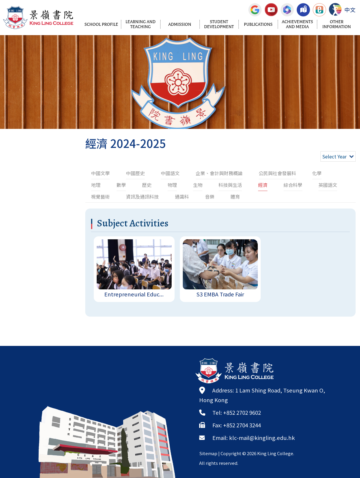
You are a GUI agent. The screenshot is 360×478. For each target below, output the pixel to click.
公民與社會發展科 (277, 173)
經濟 (262, 184)
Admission (179, 24)
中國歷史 (135, 173)
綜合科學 (293, 184)
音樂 (209, 196)
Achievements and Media (297, 24)
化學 (317, 173)
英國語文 (327, 184)
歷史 (146, 184)
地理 (95, 184)
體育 (235, 196)
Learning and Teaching (140, 24)
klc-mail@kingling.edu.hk (262, 437)
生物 (197, 184)
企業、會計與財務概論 (219, 173)
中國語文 (170, 173)
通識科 (182, 196)
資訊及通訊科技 (142, 196)
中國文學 (100, 173)
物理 (172, 184)
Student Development (219, 24)
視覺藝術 (100, 196)
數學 (121, 184)
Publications (258, 24)
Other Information (337, 24)
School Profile (101, 24)
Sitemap (208, 453)
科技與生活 (230, 184)
